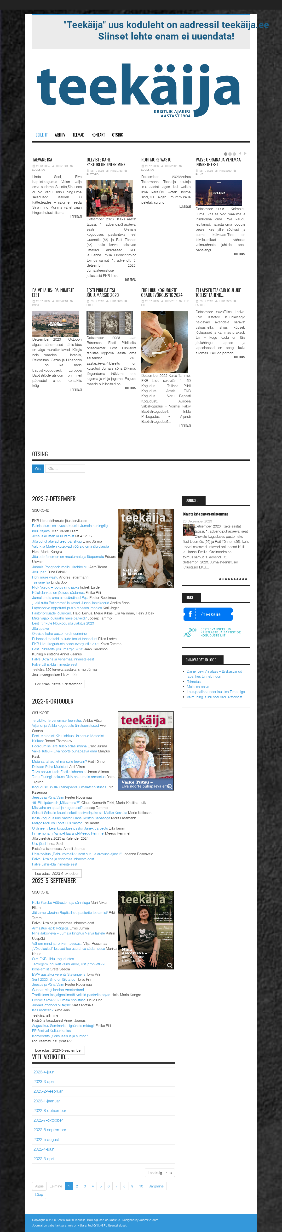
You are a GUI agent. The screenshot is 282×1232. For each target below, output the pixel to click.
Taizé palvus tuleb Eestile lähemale (59, 770)
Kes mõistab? (42, 1009)
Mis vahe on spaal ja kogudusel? (57, 806)
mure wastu (156, 160)
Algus (39, 1185)
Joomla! (37, 1224)
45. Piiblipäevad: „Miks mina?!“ (56, 801)
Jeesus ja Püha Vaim (48, 796)
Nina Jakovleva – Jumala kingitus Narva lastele (68, 932)
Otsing (117, 135)
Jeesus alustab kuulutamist (53, 535)
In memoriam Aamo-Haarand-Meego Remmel (68, 832)
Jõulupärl (39, 571)
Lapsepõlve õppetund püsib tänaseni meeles (67, 607)
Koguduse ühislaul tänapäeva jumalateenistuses (69, 786)
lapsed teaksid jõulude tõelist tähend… (218, 293)
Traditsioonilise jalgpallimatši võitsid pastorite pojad (71, 993)
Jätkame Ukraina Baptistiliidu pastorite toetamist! (70, 912)
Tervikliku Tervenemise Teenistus (57, 719)
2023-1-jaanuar (47, 1100)
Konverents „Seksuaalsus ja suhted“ (60, 1035)
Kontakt (98, 135)
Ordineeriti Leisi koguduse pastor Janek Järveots (70, 827)
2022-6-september (50, 1129)
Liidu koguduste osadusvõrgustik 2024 (162, 293)
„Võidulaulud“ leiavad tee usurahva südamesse (68, 947)
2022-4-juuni (44, 1148)
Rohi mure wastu (45, 576)
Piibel (90, 304)
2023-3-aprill (44, 1080)
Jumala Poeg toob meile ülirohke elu (60, 566)
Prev (240, 153)
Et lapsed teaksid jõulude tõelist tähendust (64, 638)
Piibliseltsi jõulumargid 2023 (102, 293)
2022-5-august (46, 1138)
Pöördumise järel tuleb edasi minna (59, 745)
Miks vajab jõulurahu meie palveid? (59, 617)
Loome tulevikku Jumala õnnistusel (59, 999)
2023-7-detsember (54, 498)
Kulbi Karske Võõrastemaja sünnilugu (61, 901)
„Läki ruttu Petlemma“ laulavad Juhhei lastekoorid (70, 602)
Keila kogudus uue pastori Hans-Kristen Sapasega (71, 817)
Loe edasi (76, 217)
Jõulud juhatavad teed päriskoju (57, 540)
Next (245, 153)
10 (141, 1185)
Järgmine (156, 1185)
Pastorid (92, 174)
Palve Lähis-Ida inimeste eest (54, 663)
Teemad (78, 135)
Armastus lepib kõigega (50, 927)
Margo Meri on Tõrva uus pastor (57, 822)
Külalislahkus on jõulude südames (58, 592)
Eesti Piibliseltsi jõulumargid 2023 (57, 648)
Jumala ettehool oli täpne (51, 1004)
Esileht (42, 135)
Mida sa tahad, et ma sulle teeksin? (59, 760)
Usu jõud (39, 842)
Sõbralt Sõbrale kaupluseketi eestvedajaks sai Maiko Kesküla (79, 812)
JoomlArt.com (148, 1219)
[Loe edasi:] (58, 683)
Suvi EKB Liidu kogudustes (53, 958)
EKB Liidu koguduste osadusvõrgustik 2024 (65, 643)
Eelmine (56, 1185)
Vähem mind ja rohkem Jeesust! (57, 942)
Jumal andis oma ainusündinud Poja (60, 597)
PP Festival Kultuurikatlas (51, 1029)
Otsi (38, 468)
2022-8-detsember (50, 1109)
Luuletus (39, 169)
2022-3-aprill (44, 1157)
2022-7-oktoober (48, 1119)
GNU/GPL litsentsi (105, 1224)
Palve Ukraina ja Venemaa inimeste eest (63, 658)
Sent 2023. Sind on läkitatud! (54, 978)
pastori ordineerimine (105, 162)
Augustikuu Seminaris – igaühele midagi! (63, 1024)
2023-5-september (54, 880)
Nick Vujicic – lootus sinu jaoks (55, 586)
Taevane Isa (41, 581)
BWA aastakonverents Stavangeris (58, 973)
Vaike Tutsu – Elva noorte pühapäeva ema (64, 750)
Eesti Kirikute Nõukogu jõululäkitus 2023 (63, 622)
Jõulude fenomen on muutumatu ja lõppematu (68, 556)
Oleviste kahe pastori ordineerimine (59, 632)
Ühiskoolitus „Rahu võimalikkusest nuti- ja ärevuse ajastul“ (77, 853)
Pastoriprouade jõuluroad (51, 612)
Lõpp (39, 1194)
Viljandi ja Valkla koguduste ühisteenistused (65, 724)
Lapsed (201, 304)
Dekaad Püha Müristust (50, 765)
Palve (199, 174)
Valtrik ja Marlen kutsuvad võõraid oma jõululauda (70, 545)
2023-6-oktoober (54, 701)
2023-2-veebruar (48, 1090)
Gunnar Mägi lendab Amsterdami (58, 988)
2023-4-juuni (44, 1071)
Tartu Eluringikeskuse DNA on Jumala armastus (68, 776)
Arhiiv (60, 135)
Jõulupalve (40, 627)
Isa (42, 160)
